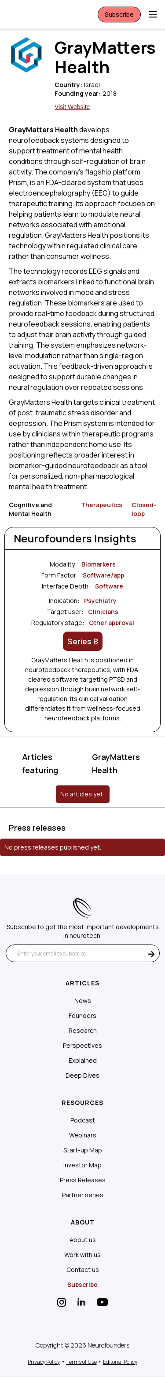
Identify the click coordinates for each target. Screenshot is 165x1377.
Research (83, 1030)
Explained (83, 1060)
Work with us (82, 1254)
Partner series (82, 1195)
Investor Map (82, 1165)
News (82, 1000)
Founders (82, 1015)
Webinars (82, 1135)
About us (83, 1239)
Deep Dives (82, 1075)
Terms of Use (81, 1362)
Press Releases (83, 1180)
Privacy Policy (44, 1362)
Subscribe (119, 14)
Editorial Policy (120, 1362)
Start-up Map (82, 1150)
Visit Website (72, 106)
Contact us (82, 1269)
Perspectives (82, 1045)
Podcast (82, 1120)
